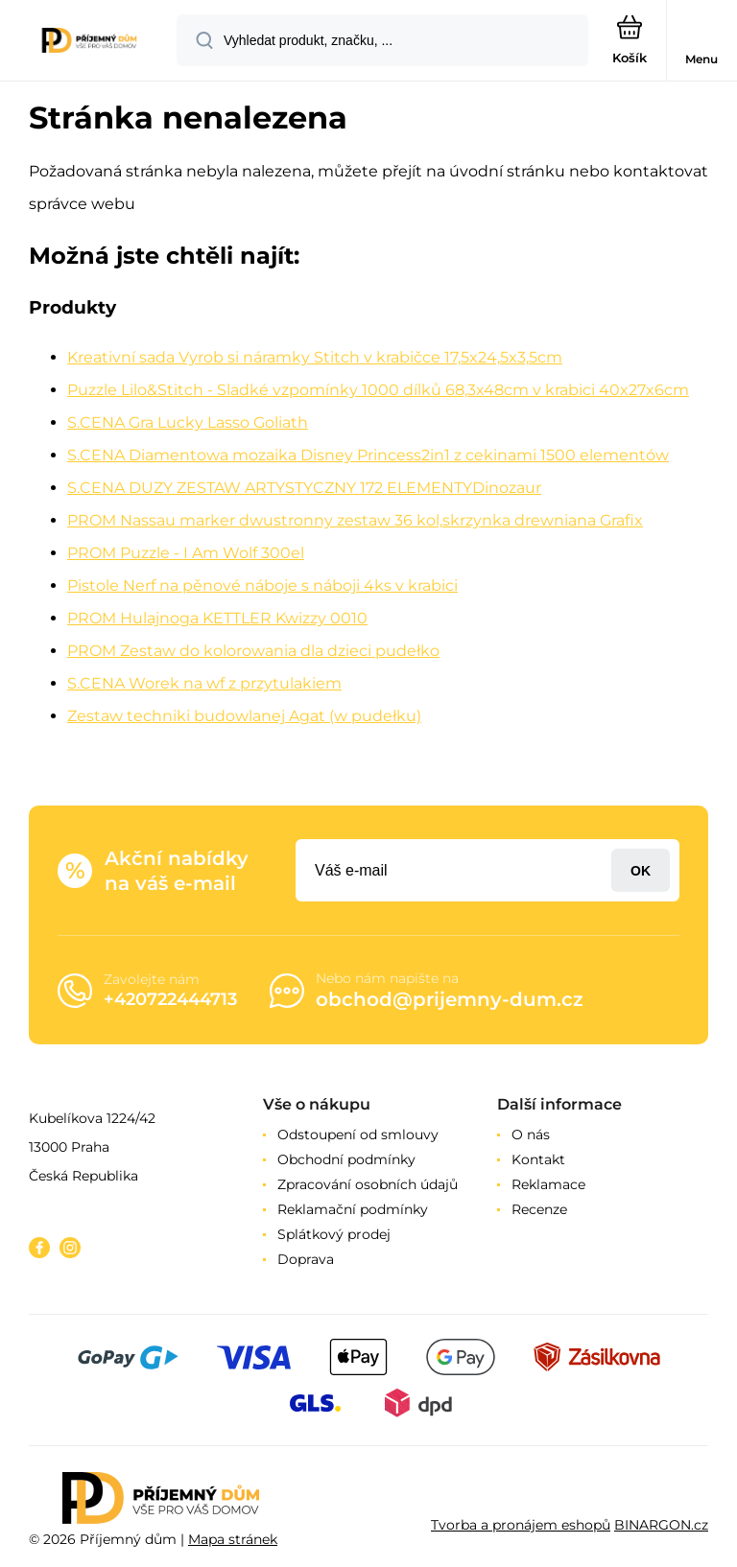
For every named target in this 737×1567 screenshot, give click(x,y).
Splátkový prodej (334, 1234)
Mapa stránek (232, 1539)
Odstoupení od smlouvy (358, 1134)
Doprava (305, 1259)
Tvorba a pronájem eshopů (520, 1524)
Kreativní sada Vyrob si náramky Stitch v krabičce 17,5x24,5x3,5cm (314, 357)
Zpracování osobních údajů (367, 1184)
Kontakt (538, 1159)
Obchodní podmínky (346, 1159)
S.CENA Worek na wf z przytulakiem (204, 683)
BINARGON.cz (661, 1524)
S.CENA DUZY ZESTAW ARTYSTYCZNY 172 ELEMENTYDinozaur (304, 488)
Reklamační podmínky (352, 1209)
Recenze (539, 1209)
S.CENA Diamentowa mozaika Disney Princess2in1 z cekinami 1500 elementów (368, 455)
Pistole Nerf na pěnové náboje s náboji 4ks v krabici (262, 585)
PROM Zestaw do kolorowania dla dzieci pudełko (253, 651)
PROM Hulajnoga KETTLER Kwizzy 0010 (217, 618)
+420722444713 (170, 999)
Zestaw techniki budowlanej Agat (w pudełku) (244, 716)
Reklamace (548, 1184)
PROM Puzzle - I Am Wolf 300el (185, 553)
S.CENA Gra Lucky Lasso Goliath (187, 422)
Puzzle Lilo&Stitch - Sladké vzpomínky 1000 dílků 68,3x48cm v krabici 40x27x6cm (378, 390)
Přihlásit (640, 870)
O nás (530, 1134)
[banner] (89, 41)
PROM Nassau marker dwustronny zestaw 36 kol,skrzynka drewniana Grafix (355, 520)
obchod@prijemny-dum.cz (449, 999)
